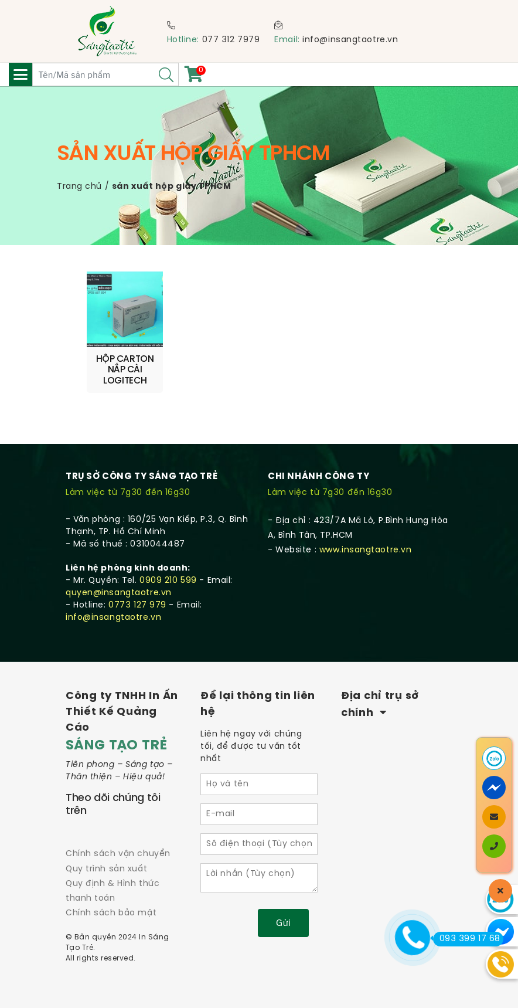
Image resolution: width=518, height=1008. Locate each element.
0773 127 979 (137, 605)
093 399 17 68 (466, 938)
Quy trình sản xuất (106, 869)
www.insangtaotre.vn (365, 550)
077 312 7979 (231, 40)
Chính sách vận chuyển (118, 854)
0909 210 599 (168, 580)
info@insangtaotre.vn (350, 40)
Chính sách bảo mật (111, 913)
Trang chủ (79, 186)
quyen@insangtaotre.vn (119, 593)
